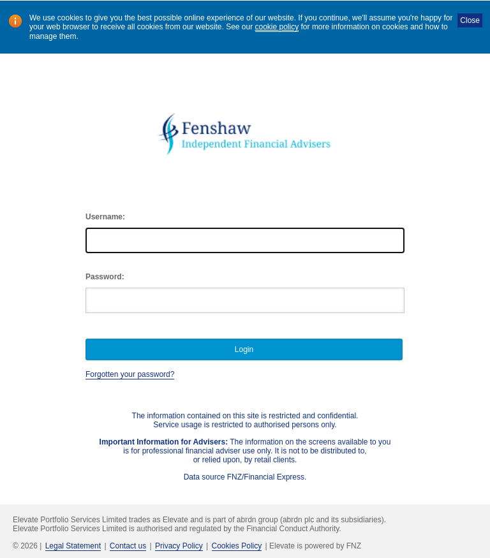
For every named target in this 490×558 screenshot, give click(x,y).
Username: (105, 216)
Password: (104, 276)
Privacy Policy (179, 545)
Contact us (128, 545)
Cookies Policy (237, 545)
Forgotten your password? (129, 374)
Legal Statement (73, 545)
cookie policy (277, 26)
